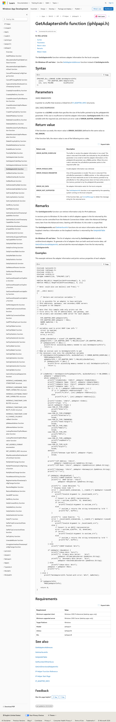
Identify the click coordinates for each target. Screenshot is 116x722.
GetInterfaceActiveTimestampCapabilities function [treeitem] (16, 214)
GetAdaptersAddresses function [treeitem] (16, 165)
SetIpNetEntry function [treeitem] (14, 507)
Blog (29, 720)
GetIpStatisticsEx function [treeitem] (14, 263)
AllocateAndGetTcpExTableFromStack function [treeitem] (16, 61)
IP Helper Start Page (42, 676)
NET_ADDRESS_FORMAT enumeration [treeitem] (14, 445)
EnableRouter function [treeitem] (13, 149)
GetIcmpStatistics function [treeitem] (15, 197)
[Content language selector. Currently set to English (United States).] (12, 715)
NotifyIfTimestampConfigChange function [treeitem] (16, 467)
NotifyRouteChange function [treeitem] (15, 472)
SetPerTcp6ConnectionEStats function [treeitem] (16, 524)
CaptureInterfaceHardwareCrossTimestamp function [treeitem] (16, 85)
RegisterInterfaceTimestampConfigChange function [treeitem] (16, 481)
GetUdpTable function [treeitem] (13, 370)
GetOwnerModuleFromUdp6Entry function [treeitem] (16, 292)
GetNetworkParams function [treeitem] (15, 267)
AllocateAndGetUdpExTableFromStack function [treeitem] (16, 67)
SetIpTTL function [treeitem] (12, 519)
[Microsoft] (4, 3)
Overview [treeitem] (9, 52)
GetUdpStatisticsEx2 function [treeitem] (16, 366)
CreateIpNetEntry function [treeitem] (15, 94)
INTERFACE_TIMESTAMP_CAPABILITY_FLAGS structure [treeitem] (16, 408)
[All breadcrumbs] (37, 16)
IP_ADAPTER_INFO (79, 103)
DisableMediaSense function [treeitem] (15, 145)
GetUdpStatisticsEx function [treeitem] (15, 362)
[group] (73, 430)
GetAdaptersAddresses (71, 62)
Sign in (111, 3)
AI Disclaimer (6, 720)
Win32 (51, 16)
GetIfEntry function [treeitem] (12, 205)
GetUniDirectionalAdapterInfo (46, 244)
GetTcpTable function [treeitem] (13, 346)
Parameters (41, 43)
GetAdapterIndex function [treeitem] (15, 157)
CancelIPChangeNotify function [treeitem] (16, 80)
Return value (41, 45)
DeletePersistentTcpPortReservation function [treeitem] (16, 129)
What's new (97, 9)
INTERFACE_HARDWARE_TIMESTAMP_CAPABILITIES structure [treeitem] (16, 388)
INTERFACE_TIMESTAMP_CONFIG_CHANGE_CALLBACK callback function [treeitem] (16, 416)
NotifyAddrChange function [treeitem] (15, 462)
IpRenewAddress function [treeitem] (14, 427)
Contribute (38, 720)
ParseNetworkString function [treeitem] (16, 476)
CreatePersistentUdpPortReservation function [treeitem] (16, 106)
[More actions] (109, 16)
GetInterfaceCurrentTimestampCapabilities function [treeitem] (16, 220)
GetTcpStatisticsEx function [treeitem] (15, 338)
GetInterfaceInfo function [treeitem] (14, 233)
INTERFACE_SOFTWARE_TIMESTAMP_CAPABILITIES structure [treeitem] (16, 395)
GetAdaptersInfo (74, 190)
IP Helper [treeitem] (7, 24)
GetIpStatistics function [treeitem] (14, 259)
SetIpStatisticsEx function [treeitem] (14, 515)
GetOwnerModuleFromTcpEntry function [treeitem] (16, 286)
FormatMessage (87, 197)
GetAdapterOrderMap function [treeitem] (16, 161)
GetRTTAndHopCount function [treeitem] (16, 322)
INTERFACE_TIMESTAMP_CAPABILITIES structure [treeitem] (16, 402)
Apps (43, 16)
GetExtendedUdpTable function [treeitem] (16, 189)
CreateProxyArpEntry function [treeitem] (16, 112)
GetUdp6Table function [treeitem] (14, 354)
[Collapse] (27, 15)
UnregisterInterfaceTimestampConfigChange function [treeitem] (16, 545)
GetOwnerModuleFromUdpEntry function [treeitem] (16, 299)
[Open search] (106, 3)
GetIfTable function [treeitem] (12, 209)
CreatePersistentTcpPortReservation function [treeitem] (16, 99)
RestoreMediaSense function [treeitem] (15, 491)
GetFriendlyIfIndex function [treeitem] (15, 193)
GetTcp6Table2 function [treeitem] (14, 330)
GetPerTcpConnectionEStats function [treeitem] (15, 316)
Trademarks (90, 720)
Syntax (39, 40)
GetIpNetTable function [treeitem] (14, 255)
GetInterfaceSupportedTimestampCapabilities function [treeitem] (16, 238)
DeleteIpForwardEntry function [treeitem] (16, 120)
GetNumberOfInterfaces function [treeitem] (14, 272)
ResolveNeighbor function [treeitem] (14, 487)
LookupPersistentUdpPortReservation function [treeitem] (16, 439)
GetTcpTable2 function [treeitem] (13, 350)
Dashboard (108, 9)
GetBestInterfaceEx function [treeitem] (15, 177)
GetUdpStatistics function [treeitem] (14, 358)
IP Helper (65, 16)
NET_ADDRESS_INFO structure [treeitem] (16, 451)
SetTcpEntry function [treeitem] (13, 536)
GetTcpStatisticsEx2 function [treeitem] (15, 342)
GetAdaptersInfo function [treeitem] (15, 169)
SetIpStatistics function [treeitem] (14, 511)
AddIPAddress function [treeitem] (13, 56)
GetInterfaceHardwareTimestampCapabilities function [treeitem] (16, 227)
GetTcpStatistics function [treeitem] (14, 334)
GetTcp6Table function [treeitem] (13, 326)
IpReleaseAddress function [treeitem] (15, 423)
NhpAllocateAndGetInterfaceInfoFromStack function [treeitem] (16, 456)
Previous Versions (19, 720)
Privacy (47, 720)
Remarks (40, 48)
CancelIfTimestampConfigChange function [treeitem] (16, 74)
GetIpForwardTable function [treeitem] (15, 251)
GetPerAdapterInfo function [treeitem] (15, 305)
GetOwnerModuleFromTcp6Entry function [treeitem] (16, 279)
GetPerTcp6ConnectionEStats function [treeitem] (16, 310)
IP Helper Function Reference (46, 671)
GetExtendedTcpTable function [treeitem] (16, 185)
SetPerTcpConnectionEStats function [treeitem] (15, 531)
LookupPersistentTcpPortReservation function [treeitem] (16, 432)
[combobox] (15, 19)
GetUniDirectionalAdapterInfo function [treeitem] (16, 375)
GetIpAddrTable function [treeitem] (14, 243)
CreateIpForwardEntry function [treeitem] (16, 90)
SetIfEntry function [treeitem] (12, 499)
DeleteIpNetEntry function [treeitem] (15, 124)
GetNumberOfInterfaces (44, 662)
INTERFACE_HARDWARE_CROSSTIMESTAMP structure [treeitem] (16, 382)
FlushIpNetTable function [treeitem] (14, 153)
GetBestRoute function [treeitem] (13, 181)
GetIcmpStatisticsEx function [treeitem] (15, 201)
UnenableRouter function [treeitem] (14, 540)
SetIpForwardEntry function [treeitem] (15, 503)
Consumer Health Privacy (62, 720)
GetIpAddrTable (99, 230)
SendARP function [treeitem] (12, 495)
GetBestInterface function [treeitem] (14, 173)
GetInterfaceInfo (62, 227)
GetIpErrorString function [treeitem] (14, 247)
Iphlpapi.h (75, 16)
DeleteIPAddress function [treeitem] (14, 116)
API (58, 16)
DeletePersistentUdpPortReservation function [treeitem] (16, 135)
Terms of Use (79, 720)
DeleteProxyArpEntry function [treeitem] (16, 141)
